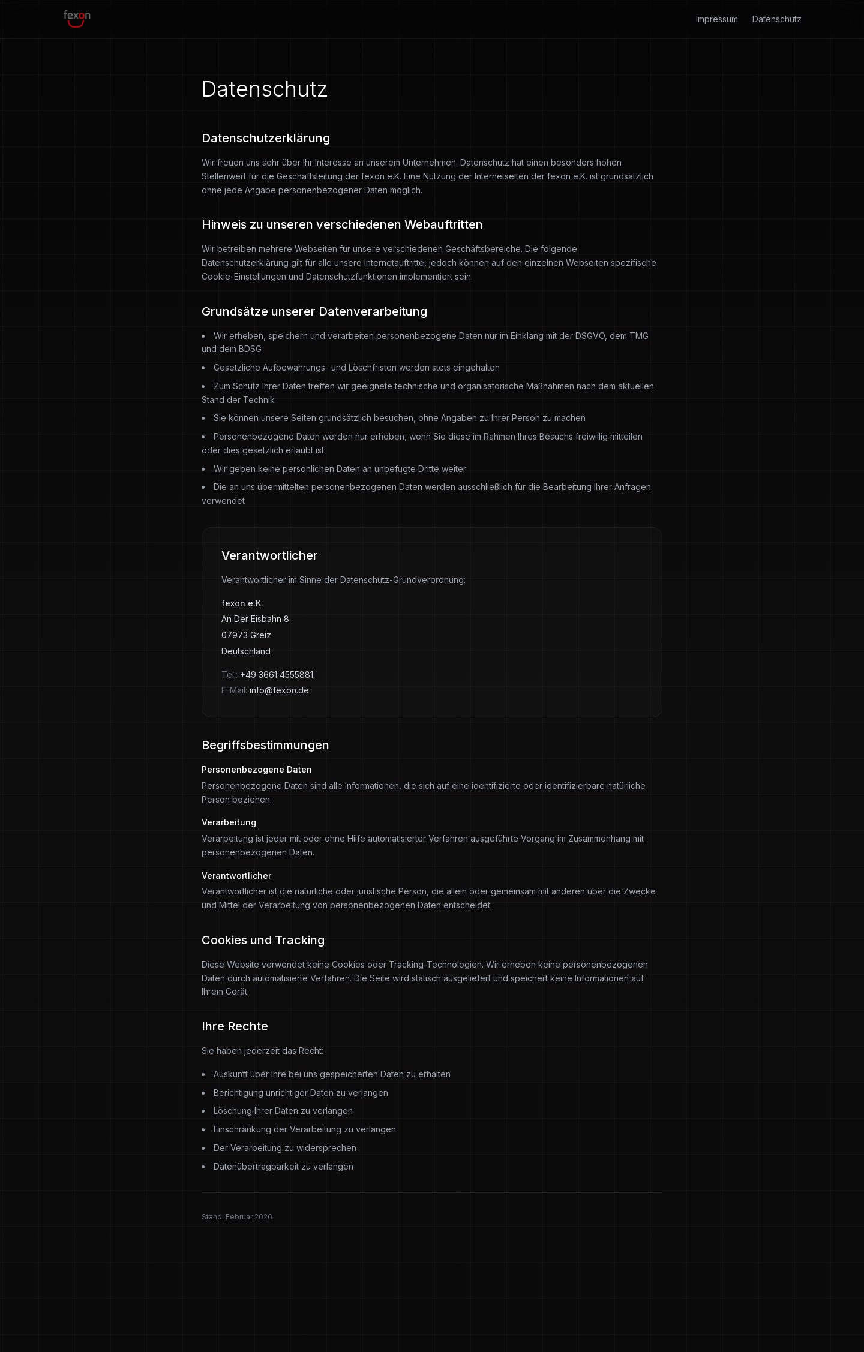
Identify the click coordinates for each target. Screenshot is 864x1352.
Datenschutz (777, 19)
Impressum (717, 19)
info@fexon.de (279, 690)
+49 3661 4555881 (276, 674)
